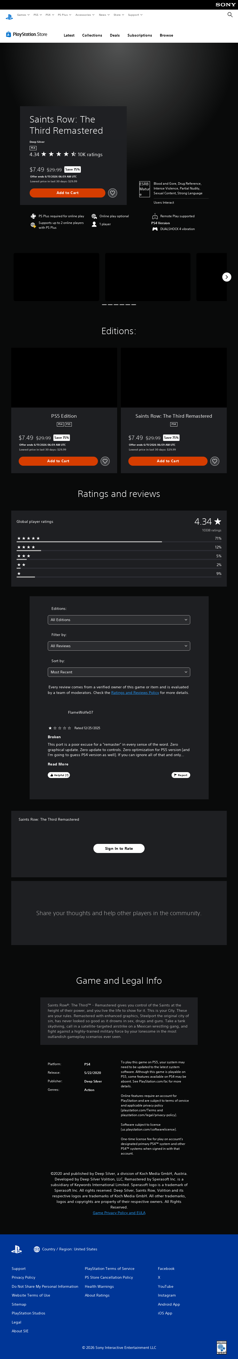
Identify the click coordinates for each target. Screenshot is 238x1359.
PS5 (35, 15)
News (102, 15)
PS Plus (63, 15)
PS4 (48, 15)
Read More (58, 759)
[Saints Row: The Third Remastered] (56, 272)
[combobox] (119, 614)
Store (117, 15)
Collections (92, 30)
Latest (69, 30)
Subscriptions (140, 30)
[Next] (226, 271)
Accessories (83, 15)
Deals (115, 30)
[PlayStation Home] (9, 15)
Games (21, 15)
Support (133, 15)
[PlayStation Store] (27, 29)
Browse (166, 30)
